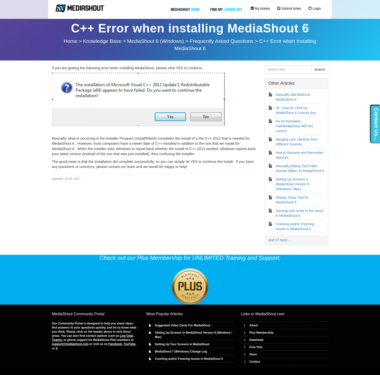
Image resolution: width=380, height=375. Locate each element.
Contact (254, 361)
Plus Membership (261, 332)
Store (253, 354)
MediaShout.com (270, 314)
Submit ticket (289, 8)
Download (256, 340)
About (253, 325)
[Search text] (288, 69)
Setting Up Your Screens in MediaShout (182, 344)
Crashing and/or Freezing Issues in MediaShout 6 (189, 358)
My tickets (260, 8)
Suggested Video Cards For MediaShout (182, 325)
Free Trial (255, 347)
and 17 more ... (280, 240)
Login (314, 8)
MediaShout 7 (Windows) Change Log (181, 351)
